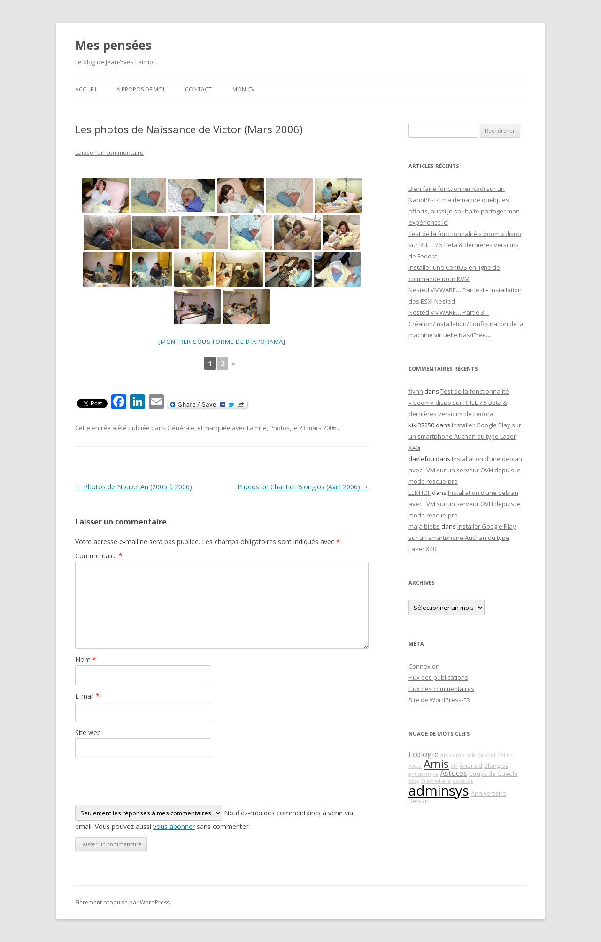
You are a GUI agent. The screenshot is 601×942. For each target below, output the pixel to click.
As (435, 774)
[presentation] (146, 781)
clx (454, 766)
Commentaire (99, 555)
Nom (85, 659)
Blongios (496, 766)
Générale (180, 428)
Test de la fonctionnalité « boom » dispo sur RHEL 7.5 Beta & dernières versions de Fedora (464, 244)
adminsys (438, 790)
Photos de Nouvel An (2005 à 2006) (133, 486)
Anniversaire (488, 794)
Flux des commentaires (441, 688)
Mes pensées (113, 45)
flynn (415, 391)
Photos (280, 428)
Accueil (86, 89)
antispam (419, 774)
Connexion (423, 666)
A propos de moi (140, 89)
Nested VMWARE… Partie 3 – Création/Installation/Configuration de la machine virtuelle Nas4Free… (466, 323)
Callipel (486, 755)
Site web (88, 732)
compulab (462, 755)
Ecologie (423, 754)
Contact (198, 89)
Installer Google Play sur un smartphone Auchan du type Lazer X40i (464, 436)
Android (471, 766)
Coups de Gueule (493, 774)
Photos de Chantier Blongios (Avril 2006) (303, 486)
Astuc (415, 766)
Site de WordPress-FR (439, 700)
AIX (444, 755)
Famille (257, 428)
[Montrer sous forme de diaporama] (221, 341)
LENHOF (419, 492)
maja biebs (424, 526)
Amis (436, 763)
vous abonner (174, 826)
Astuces (453, 773)
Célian (505, 755)
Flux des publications (438, 677)
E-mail (87, 695)
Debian (418, 801)
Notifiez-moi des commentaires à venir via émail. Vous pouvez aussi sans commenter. (214, 818)
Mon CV (243, 89)
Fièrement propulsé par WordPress (122, 902)
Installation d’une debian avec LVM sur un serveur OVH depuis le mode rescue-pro (465, 470)
